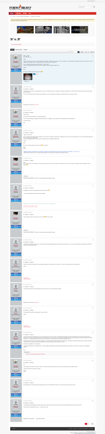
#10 (92, 284)
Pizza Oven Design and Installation (23, 16)
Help (30, 13)
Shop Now (18, 13)
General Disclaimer (82, 428)
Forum (14, 16)
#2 (92, 86)
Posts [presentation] (12, 49)
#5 (92, 158)
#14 (92, 380)
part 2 (38, 104)
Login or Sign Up (91, 0)
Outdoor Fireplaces (27, 278)
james (15, 265)
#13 (92, 360)
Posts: (15, 67)
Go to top (91, 428)
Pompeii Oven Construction (35, 16)
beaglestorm (16, 386)
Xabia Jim (15, 406)
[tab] (12, 50)
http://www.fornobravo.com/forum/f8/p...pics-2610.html (30, 205)
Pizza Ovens (25, 277)
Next (92, 423)
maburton (15, 245)
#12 (92, 332)
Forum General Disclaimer (16, 44)
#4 (92, 130)
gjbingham (15, 164)
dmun (15, 92)
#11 (92, 308)
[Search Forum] (85, 7)
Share (16, 69)
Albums (24, 13)
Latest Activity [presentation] (18, 49)
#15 (92, 400)
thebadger (15, 61)
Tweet (16, 70)
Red (14, 428)
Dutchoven (15, 136)
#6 (92, 185)
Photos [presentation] (25, 49)
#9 (92, 260)
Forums (12, 13)
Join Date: (14, 66)
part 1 (35, 104)
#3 (92, 110)
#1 (92, 55)
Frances (16, 191)
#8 (92, 239)
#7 (92, 212)
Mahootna (15, 338)
